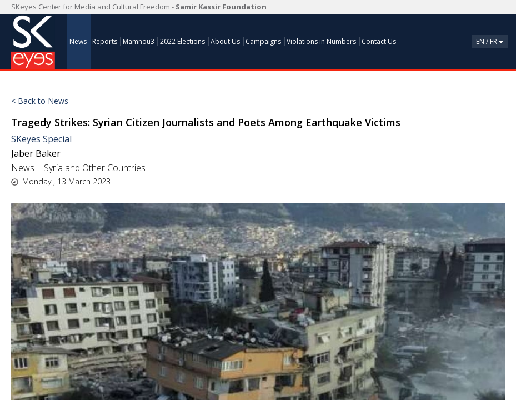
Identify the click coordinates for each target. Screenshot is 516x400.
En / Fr (489, 41)
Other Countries (114, 168)
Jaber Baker (36, 153)
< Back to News (39, 101)
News (22, 168)
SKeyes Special (41, 139)
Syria (53, 168)
